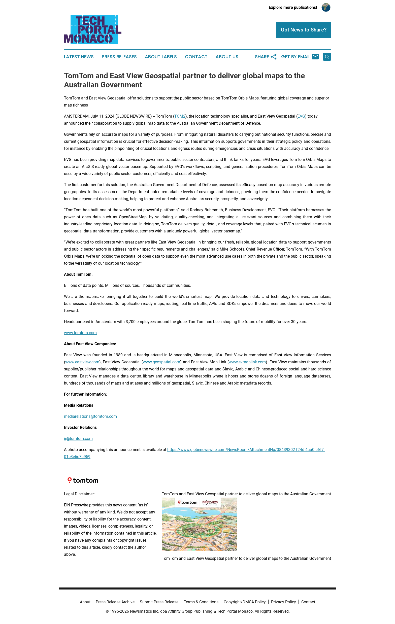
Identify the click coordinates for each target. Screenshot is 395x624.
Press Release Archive (115, 602)
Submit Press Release (159, 602)
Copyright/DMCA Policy (245, 602)
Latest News (79, 56)
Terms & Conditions (201, 602)
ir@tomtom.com (78, 438)
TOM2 (179, 116)
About (85, 602)
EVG (301, 116)
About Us (227, 56)
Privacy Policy (283, 602)
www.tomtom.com (80, 332)
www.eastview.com (82, 362)
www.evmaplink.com (247, 362)
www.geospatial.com (161, 362)
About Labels (161, 56)
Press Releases (119, 56)
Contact (196, 56)
